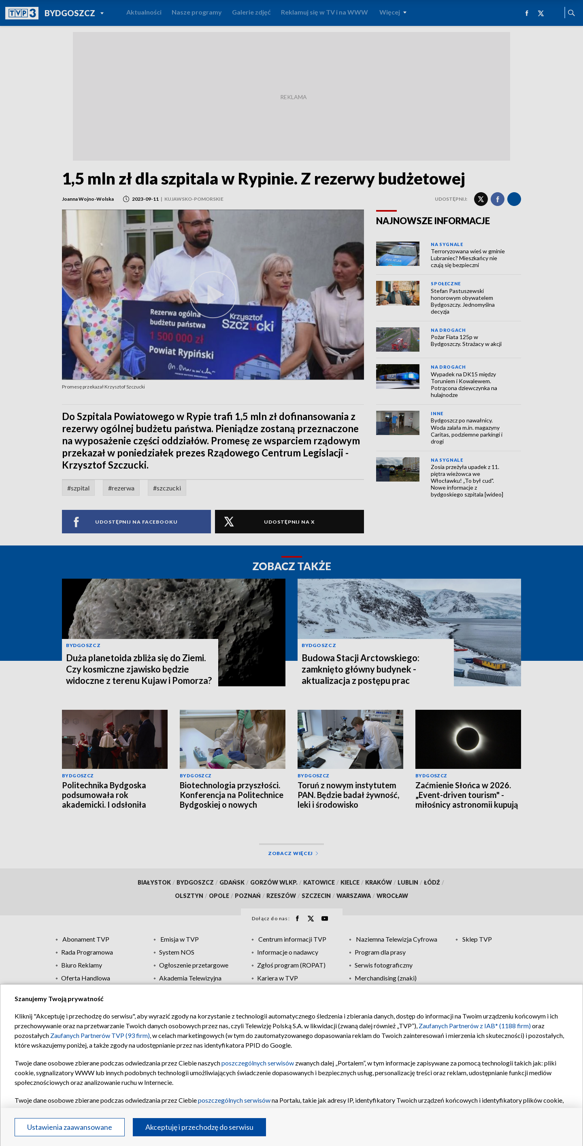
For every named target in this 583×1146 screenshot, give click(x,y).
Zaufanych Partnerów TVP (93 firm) (100, 1035)
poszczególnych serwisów (257, 1063)
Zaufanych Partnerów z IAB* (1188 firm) (475, 1025)
